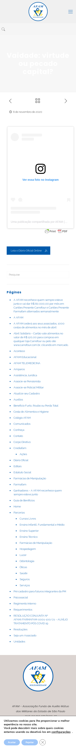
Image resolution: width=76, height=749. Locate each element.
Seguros (25, 579)
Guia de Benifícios (24, 500)
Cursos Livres (28, 518)
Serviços (25, 585)
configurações (61, 732)
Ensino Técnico (28, 536)
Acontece (19, 351)
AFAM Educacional (25, 357)
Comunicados (22, 423)
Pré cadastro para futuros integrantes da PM (40, 591)
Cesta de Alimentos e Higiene (31, 411)
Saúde (23, 573)
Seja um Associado (25, 635)
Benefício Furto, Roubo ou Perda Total (36, 405)
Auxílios (18, 399)
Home (17, 506)
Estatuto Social (22, 472)
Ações (23, 454)
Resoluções (20, 629)
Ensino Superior (29, 530)
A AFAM (18, 317)
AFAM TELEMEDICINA (27, 363)
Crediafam (20, 448)
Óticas (23, 567)
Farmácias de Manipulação (30, 478)
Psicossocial (21, 597)
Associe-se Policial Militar (29, 387)
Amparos (19, 369)
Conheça (19, 429)
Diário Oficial (21, 460)
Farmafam (20, 484)
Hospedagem (28, 548)
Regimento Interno (25, 603)
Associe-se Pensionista (27, 381)
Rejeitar (30, 742)
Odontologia (27, 561)
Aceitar (12, 742)
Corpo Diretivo (22, 442)
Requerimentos (23, 609)
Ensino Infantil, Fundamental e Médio (42, 524)
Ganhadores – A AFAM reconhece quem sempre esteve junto (38, 492)
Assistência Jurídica (25, 375)
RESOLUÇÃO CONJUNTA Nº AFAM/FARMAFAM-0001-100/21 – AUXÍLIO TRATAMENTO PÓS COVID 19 (41, 619)
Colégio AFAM (22, 417)
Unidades (19, 641)
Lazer (23, 555)
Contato (18, 435)
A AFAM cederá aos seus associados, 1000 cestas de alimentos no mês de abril (39, 325)
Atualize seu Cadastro (27, 393)
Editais (17, 466)
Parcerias (19, 512)
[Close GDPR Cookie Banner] (43, 742)
